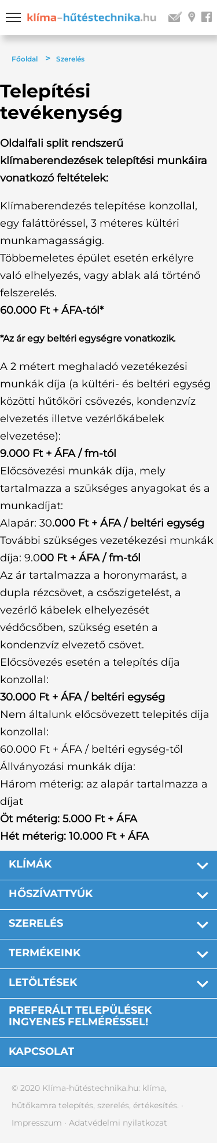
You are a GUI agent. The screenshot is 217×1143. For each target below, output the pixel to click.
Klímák (30, 864)
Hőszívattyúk (51, 893)
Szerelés (70, 59)
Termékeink (44, 953)
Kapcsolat (41, 1051)
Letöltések (43, 982)
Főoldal (25, 59)
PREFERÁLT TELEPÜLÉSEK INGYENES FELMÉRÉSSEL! (80, 1016)
